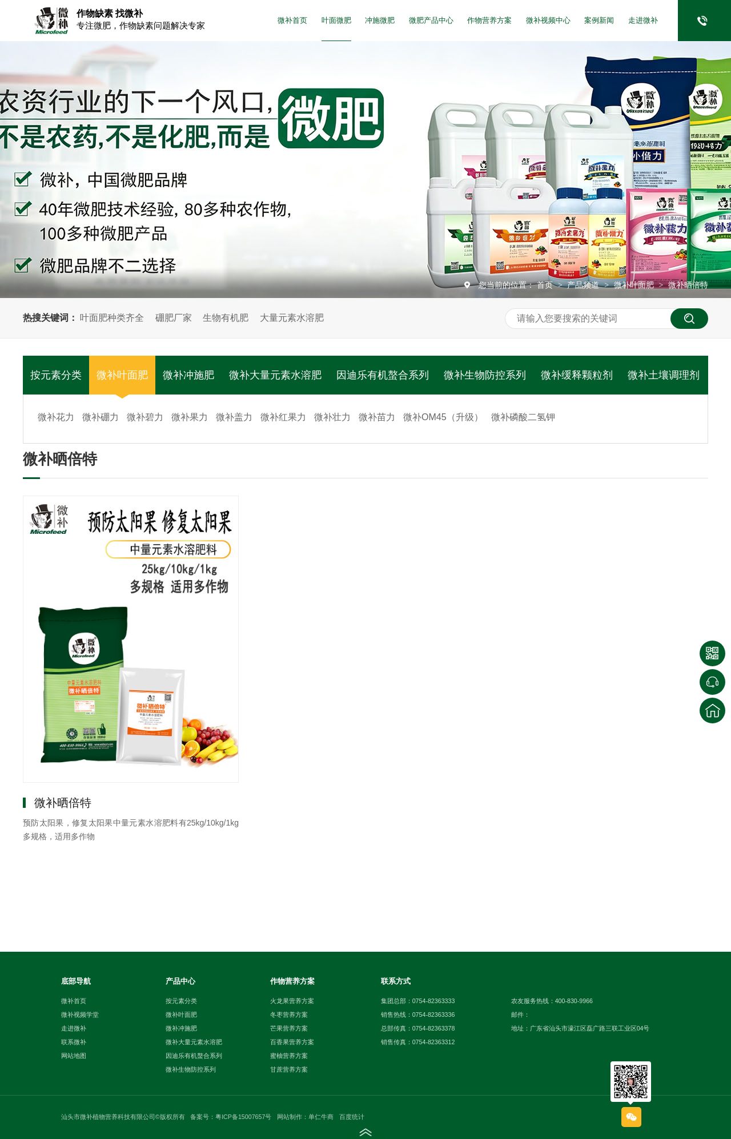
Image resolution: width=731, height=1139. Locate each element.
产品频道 (584, 284)
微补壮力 (332, 417)
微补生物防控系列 (485, 375)
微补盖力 (234, 417)
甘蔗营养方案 (289, 1069)
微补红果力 (283, 417)
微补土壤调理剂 (664, 375)
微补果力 (189, 417)
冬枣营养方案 (289, 1014)
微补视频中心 (548, 20)
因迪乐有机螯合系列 (382, 375)
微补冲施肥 (188, 375)
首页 (546, 284)
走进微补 (643, 20)
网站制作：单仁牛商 (305, 1116)
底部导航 (76, 981)
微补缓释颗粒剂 (577, 375)
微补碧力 (145, 417)
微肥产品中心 (431, 20)
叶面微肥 (336, 20)
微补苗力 (377, 417)
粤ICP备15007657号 (243, 1116)
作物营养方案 (489, 20)
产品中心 (180, 981)
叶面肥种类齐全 (112, 318)
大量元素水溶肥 (292, 318)
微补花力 (56, 417)
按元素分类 (56, 375)
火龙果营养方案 (292, 1000)
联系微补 (73, 1042)
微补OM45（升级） (443, 417)
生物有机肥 (225, 318)
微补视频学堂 (80, 1014)
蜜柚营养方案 (289, 1055)
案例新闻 (599, 20)
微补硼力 (100, 417)
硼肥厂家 (173, 318)
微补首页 (292, 20)
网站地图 (73, 1055)
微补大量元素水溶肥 (275, 375)
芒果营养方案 (289, 1028)
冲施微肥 (380, 20)
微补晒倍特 (688, 284)
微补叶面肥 (635, 284)
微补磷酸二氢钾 (523, 417)
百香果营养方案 (292, 1042)
